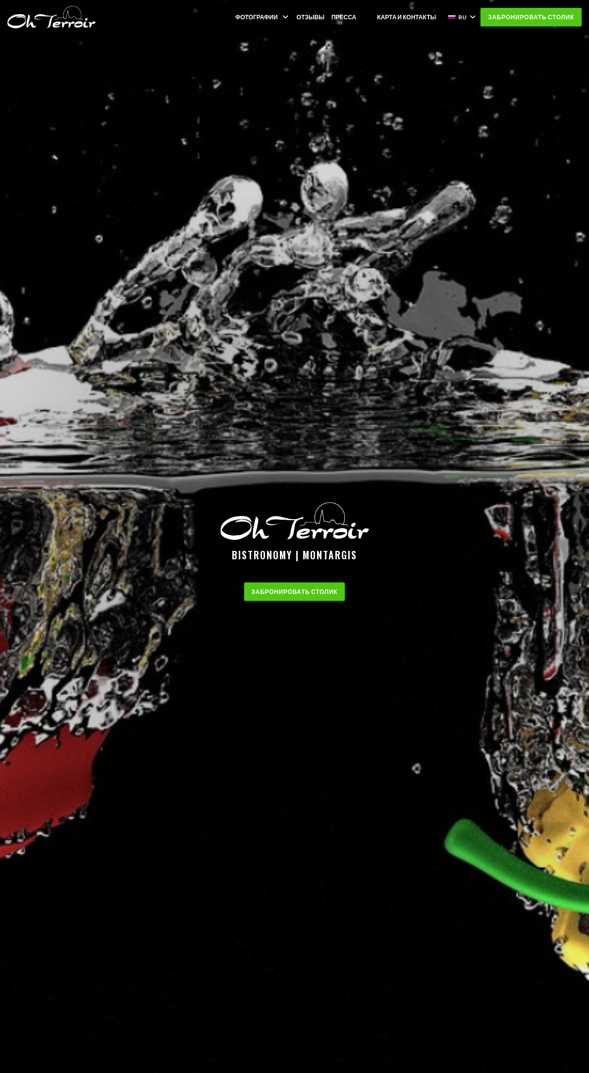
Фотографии (262, 17)
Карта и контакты (406, 17)
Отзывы (310, 17)
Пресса (343, 17)
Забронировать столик (531, 17)
